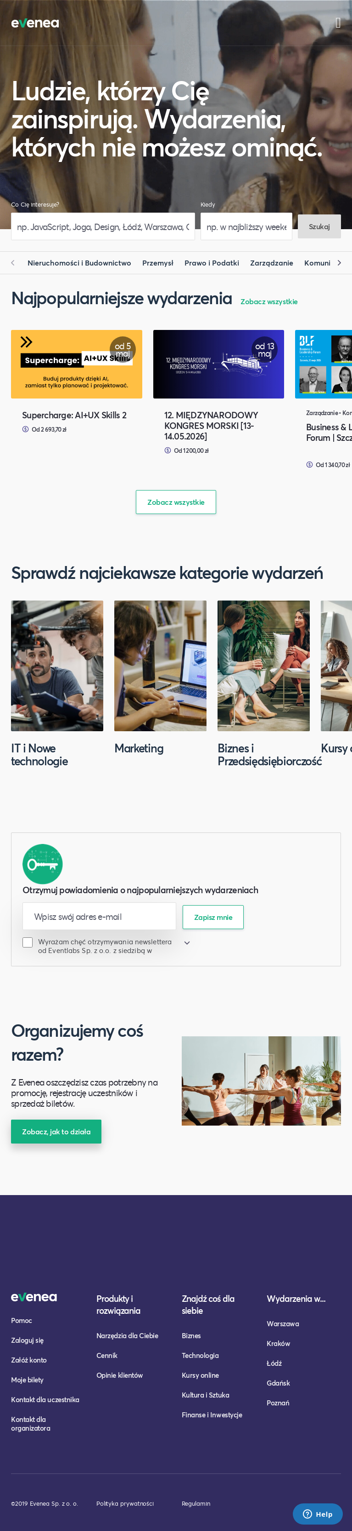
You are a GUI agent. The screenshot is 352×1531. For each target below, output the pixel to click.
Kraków (278, 1343)
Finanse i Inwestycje (212, 1414)
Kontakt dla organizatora (30, 1424)
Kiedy (208, 204)
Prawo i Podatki (211, 262)
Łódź (274, 1363)
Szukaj (319, 226)
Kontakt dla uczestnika (45, 1399)
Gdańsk (278, 1382)
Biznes (191, 1335)
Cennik (106, 1355)
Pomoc (21, 1320)
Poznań (278, 1402)
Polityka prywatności (125, 1503)
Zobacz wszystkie (269, 301)
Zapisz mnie (213, 917)
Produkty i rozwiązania (118, 1304)
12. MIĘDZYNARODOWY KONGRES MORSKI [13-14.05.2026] (211, 425)
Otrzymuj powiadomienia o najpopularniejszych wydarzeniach (140, 889)
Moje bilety (27, 1379)
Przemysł (157, 262)
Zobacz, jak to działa (56, 1131)
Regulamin (196, 1503)
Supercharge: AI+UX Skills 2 (74, 415)
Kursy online (200, 1375)
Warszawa (283, 1323)
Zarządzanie (271, 262)
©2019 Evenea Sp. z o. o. (44, 1503)
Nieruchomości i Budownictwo (79, 262)
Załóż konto (29, 1359)
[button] (16, 263)
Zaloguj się (27, 1340)
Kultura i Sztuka (205, 1394)
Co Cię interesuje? (35, 204)
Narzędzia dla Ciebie (127, 1335)
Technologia (200, 1355)
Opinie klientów (119, 1375)
